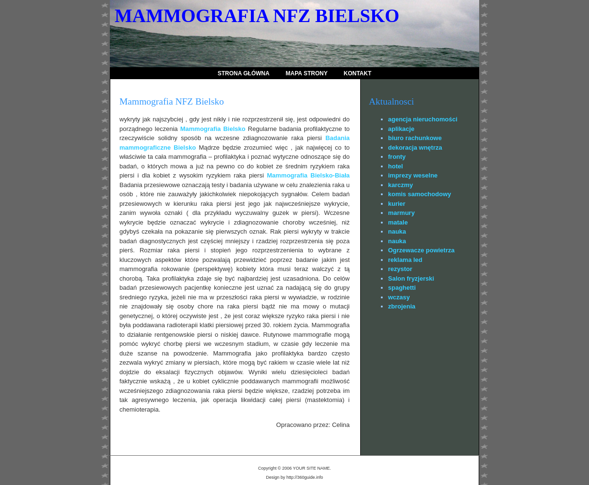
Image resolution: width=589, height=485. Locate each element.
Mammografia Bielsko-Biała (308, 175)
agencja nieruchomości (423, 119)
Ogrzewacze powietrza (421, 250)
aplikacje (401, 128)
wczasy (399, 297)
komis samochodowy (419, 194)
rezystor (400, 268)
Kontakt (358, 73)
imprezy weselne (412, 175)
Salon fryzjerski (411, 278)
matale (398, 222)
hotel (395, 166)
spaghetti (402, 287)
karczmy (400, 185)
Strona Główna (244, 73)
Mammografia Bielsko (213, 128)
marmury (401, 212)
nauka (397, 231)
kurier (396, 203)
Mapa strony (307, 73)
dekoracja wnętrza (415, 147)
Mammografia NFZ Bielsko (257, 15)
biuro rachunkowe (415, 138)
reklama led (405, 259)
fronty (397, 156)
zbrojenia (401, 306)
